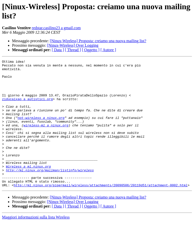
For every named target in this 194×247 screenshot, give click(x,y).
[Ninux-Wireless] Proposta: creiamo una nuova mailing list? (98, 41)
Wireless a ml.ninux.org (28, 188)
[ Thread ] (73, 50)
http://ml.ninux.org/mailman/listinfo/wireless (50, 192)
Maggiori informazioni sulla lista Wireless (36, 243)
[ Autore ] (108, 50)
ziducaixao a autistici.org (27, 107)
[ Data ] (58, 50)
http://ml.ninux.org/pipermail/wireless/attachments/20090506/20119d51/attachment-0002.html (100, 210)
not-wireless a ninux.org (41, 129)
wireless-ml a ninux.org (46, 138)
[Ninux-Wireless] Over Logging (73, 45)
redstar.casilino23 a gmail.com (56, 28)
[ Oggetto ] (90, 50)
